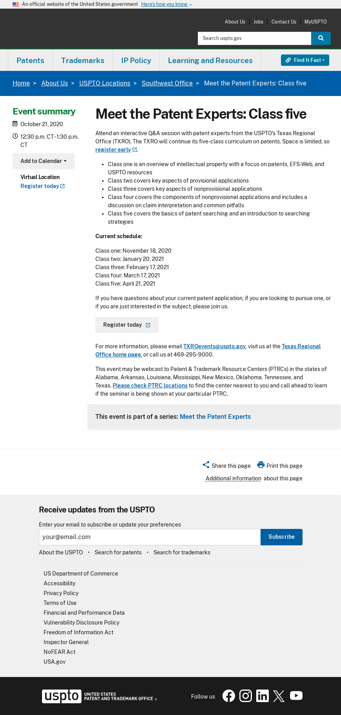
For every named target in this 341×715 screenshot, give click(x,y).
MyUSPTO (316, 22)
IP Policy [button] (136, 60)
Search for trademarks (181, 552)
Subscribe (281, 537)
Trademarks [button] (82, 60)
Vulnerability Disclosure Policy (81, 622)
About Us (235, 22)
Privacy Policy (61, 593)
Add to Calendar (42, 162)
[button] (226, 467)
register (116, 150)
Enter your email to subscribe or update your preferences (110, 525)
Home (21, 83)
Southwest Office (167, 83)
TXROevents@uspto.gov (214, 346)
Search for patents (118, 552)
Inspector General (66, 642)
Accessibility (59, 583)
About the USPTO (61, 552)
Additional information (233, 478)
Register (42, 186)
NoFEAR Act (59, 652)
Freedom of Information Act (78, 632)
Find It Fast (303, 60)
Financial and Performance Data (84, 613)
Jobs (258, 22)
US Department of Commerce (81, 573)
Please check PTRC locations (150, 385)
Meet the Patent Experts (215, 416)
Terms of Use (60, 603)
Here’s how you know (167, 4)
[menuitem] (30, 60)
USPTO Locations (104, 83)
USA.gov (55, 662)
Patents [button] (30, 60)
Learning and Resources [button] (210, 60)
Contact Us (284, 22)
